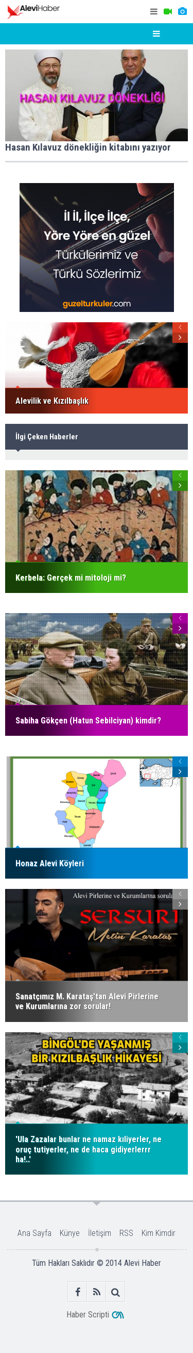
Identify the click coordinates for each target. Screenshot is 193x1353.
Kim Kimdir (159, 1233)
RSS (126, 1233)
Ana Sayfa (34, 1233)
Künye (70, 1233)
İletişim (99, 1233)
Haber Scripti (87, 1314)
